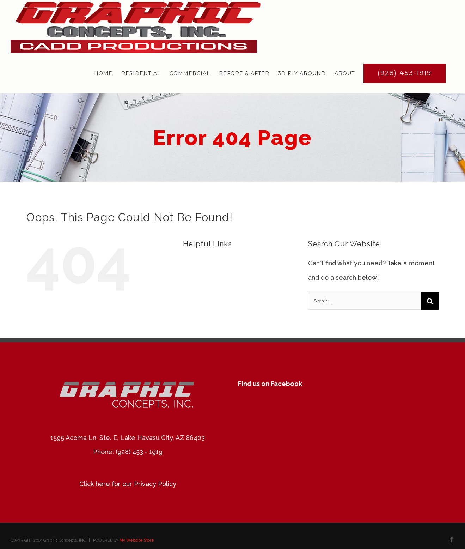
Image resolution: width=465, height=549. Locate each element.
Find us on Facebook (270, 383)
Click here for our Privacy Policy (127, 484)
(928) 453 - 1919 (139, 452)
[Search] (430, 301)
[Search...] (364, 301)
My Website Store (137, 540)
